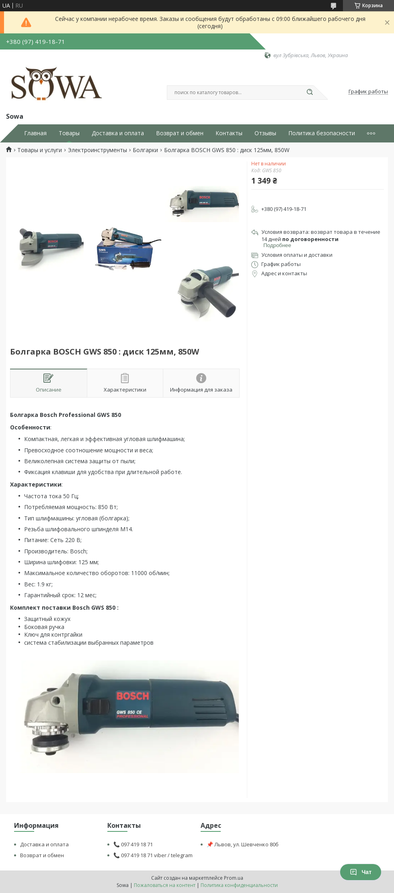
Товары (69, 133)
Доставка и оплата (118, 133)
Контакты (228, 133)
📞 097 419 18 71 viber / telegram (153, 855)
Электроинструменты (97, 150)
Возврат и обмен (179, 133)
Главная (35, 133)
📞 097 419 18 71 (133, 844)
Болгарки (145, 150)
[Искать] (310, 92)
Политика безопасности (321, 133)
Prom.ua (233, 877)
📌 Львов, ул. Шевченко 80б (243, 844)
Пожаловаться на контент (164, 885)
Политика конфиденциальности (239, 885)
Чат (360, 872)
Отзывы (265, 133)
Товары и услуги (39, 150)
